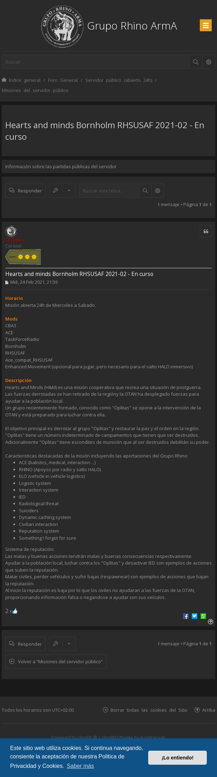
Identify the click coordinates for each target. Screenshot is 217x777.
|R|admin (15, 240)
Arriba (208, 709)
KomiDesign (153, 737)
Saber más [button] (80, 766)
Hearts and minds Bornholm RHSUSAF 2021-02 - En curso (79, 274)
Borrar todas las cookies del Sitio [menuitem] (149, 709)
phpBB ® (87, 737)
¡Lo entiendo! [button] (177, 757)
